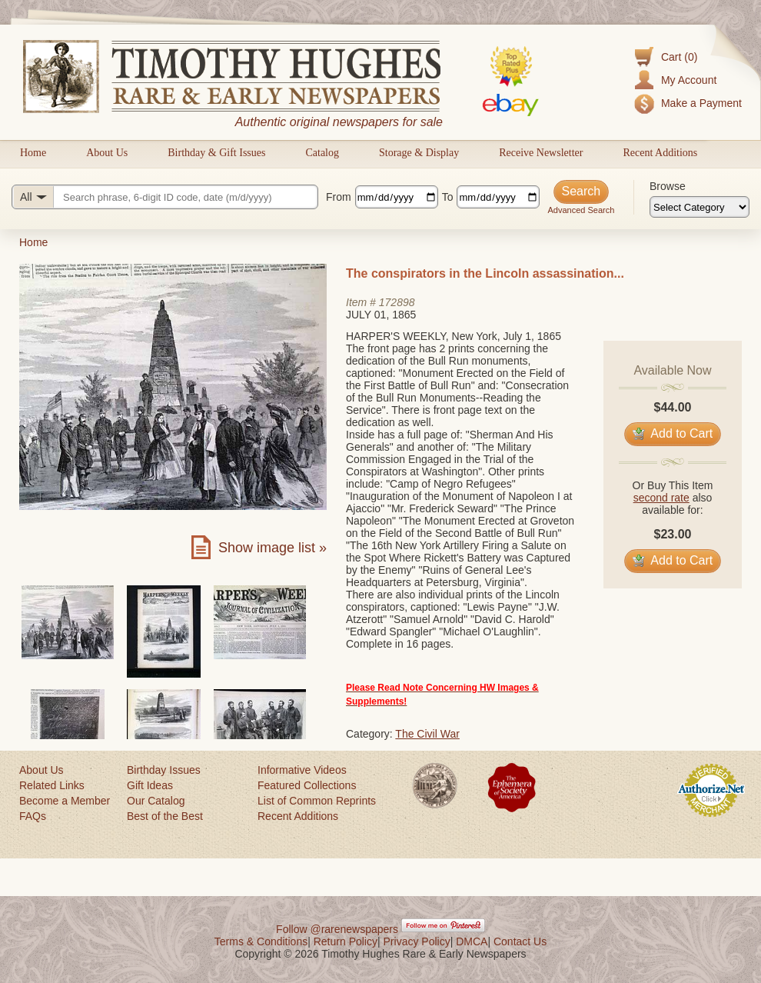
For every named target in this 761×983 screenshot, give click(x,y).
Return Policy (345, 941)
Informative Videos (302, 770)
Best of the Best (165, 816)
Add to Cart (673, 433)
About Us (107, 152)
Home (33, 152)
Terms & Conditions (260, 941)
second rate (661, 498)
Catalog (322, 152)
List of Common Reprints (317, 801)
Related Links (52, 785)
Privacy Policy (417, 941)
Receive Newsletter (541, 152)
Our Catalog (155, 801)
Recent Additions (660, 152)
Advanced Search (580, 210)
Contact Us (520, 941)
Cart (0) (679, 57)
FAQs (32, 816)
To (448, 197)
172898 (397, 302)
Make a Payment (701, 103)
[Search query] (165, 197)
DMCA (471, 941)
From (338, 197)
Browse (668, 186)
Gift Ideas (150, 785)
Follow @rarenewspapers (337, 929)
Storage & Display (419, 152)
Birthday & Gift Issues (216, 152)
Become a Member (64, 801)
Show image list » (272, 547)
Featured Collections (307, 785)
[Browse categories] (699, 207)
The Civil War (427, 734)
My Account (688, 80)
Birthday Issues (164, 770)
